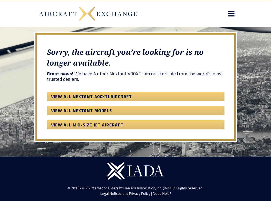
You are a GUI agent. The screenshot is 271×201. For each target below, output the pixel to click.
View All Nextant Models (81, 110)
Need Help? (162, 193)
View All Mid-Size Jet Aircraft (87, 125)
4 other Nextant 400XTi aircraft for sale (134, 73)
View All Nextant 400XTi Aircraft (91, 96)
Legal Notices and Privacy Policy (125, 193)
